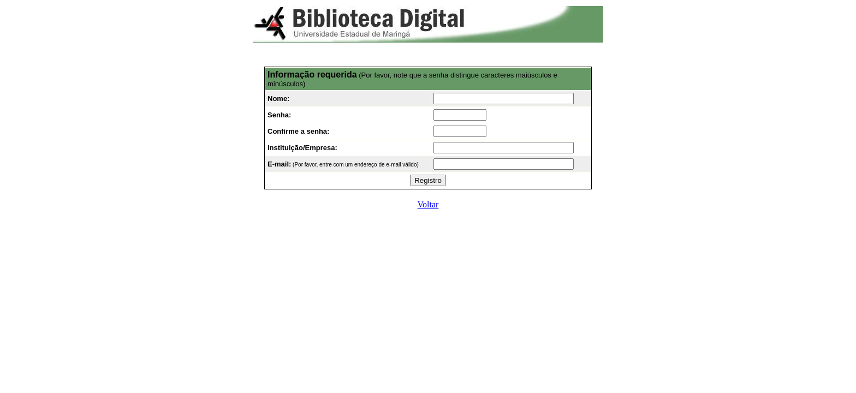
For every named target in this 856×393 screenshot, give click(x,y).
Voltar (428, 204)
